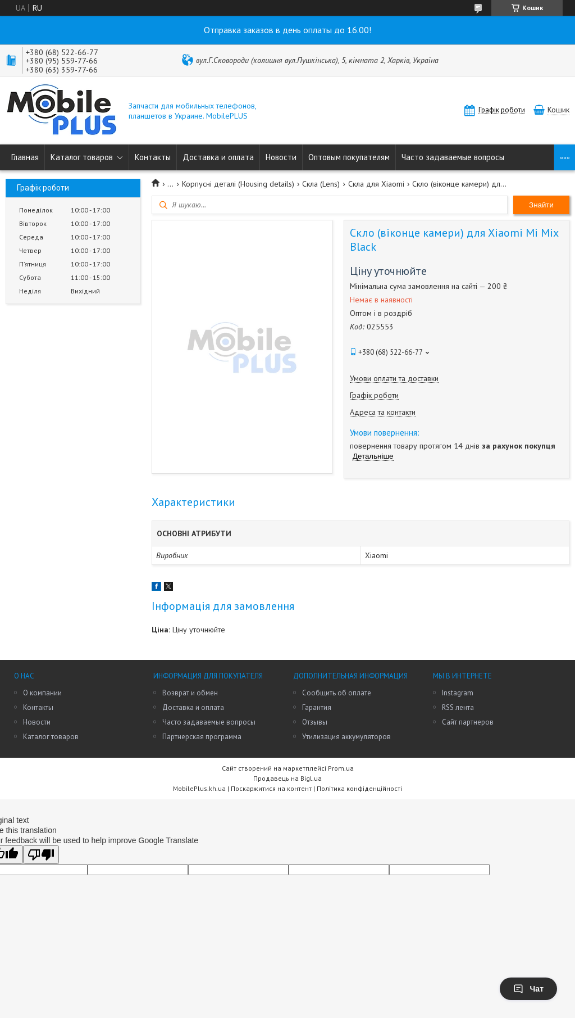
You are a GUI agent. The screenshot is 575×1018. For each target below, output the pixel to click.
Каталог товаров (82, 157)
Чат (528, 989)
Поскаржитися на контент (271, 788)
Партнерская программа (201, 736)
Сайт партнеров (468, 722)
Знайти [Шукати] (541, 205)
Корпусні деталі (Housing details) (238, 184)
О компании (42, 693)
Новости (281, 157)
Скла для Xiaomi (376, 184)
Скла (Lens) (321, 184)
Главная (25, 157)
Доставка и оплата (218, 157)
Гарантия (316, 707)
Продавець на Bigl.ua (287, 778)
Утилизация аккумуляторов (346, 736)
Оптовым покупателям (349, 157)
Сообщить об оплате (336, 693)
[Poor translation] (41, 854)
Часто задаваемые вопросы (452, 157)
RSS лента (458, 707)
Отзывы (314, 722)
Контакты (153, 157)
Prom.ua (341, 768)
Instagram (457, 693)
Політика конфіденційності (359, 788)
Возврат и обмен (190, 693)
